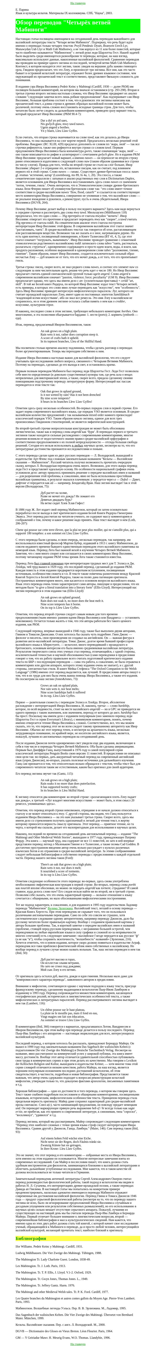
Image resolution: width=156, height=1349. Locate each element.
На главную (78, 3)
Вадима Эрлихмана (60, 908)
